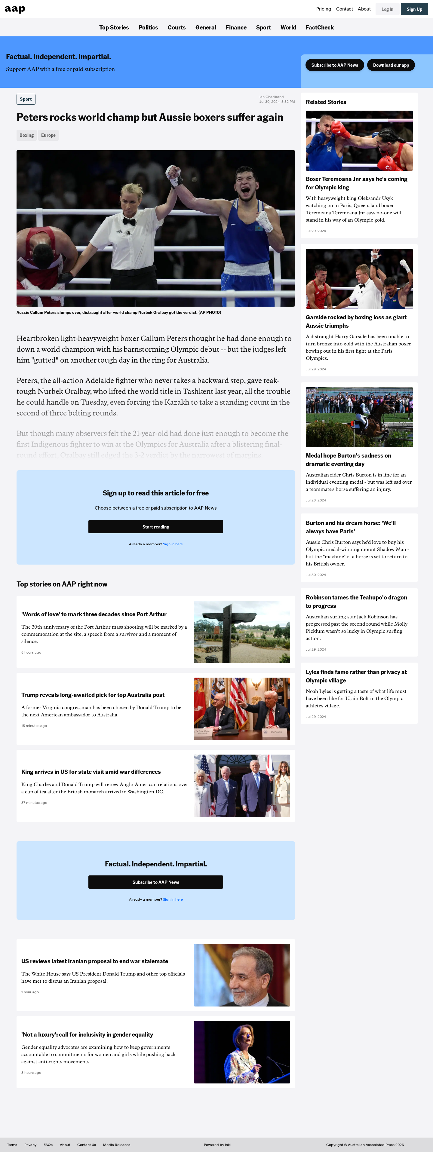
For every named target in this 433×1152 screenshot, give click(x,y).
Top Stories (114, 27)
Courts (177, 27)
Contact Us (86, 1145)
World (288, 27)
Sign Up (414, 9)
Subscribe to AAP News (335, 65)
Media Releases (116, 1145)
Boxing (27, 135)
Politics (148, 27)
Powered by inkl (217, 1145)
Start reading (156, 527)
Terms (12, 1145)
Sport (263, 27)
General (205, 27)
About (364, 9)
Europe (48, 135)
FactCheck (320, 27)
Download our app (391, 65)
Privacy (30, 1145)
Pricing (323, 9)
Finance (236, 27)
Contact (344, 9)
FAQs (48, 1145)
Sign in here (173, 544)
